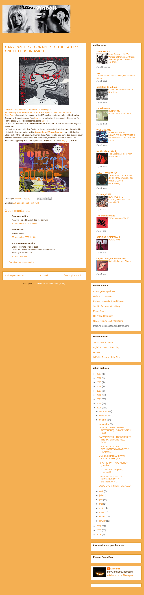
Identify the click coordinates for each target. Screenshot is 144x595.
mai (101, 504)
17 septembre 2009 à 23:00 (24, 223)
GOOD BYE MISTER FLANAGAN (115, 486)
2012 (99, 395)
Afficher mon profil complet (120, 575)
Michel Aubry (99, 311)
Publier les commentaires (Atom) (50, 283)
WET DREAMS (103, 130)
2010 (99, 403)
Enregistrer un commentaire (21, 262)
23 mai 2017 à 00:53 (21, 256)
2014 (99, 386)
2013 (99, 391)
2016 (99, 378)
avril (101, 508)
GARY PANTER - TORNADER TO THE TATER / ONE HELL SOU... (115, 440)
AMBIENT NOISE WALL (108, 237)
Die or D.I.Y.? (103, 51)
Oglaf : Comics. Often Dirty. (106, 347)
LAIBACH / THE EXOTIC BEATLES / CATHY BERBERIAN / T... (111, 479)
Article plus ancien (73, 275)
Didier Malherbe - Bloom (119, 261)
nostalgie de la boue (106, 87)
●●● (98, 73)
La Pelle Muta (103, 108)
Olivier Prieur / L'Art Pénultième (108, 321)
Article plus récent (14, 275)
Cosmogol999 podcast (104, 291)
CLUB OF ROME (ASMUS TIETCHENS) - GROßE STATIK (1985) (115, 430)
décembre (104, 411)
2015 (99, 382)
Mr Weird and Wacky (107, 151)
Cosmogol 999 (103, 194)
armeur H (115, 568)
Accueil (44, 275)
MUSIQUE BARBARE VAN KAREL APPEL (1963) (112, 457)
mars (102, 512)
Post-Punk (34, 203)
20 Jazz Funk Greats (103, 342)
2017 (99, 374)
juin (101, 499)
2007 (99, 530)
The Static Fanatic (105, 215)
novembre (104, 415)
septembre (104, 424)
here (36, 118)
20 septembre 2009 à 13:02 (24, 237)
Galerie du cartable (102, 296)
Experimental (23, 203)
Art (14, 203)
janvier (102, 521)
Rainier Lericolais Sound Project (108, 301)
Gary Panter (10, 115)
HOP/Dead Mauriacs (103, 316)
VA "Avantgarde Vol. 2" (118, 218)
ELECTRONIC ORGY (107, 173)
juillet (102, 495)
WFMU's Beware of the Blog (106, 357)
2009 (99, 407)
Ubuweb (97, 352)
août (101, 491)
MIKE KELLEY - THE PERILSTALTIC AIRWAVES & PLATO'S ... (114, 449)
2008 (99, 526)
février (102, 516)
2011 (99, 399)
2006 (99, 534)
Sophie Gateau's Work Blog (106, 306)
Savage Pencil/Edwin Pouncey (49, 132)
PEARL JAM (114, 240)
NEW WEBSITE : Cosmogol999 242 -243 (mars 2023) (119, 199)
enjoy (64, 140)
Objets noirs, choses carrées (111, 258)
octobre (103, 419)
